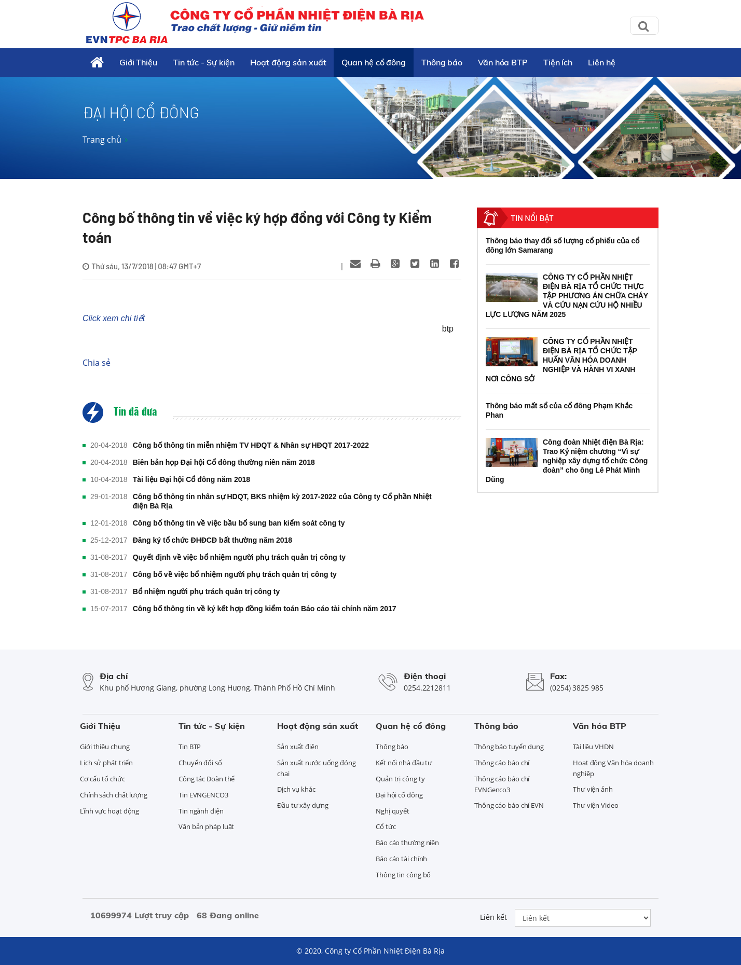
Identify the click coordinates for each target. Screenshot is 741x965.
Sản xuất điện (298, 746)
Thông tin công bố (403, 874)
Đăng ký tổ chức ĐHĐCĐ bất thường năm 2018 (213, 540)
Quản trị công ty (400, 778)
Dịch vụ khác (296, 789)
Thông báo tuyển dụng (509, 746)
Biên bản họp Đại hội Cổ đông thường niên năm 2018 (224, 462)
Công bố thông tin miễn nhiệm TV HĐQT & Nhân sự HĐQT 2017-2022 (251, 445)
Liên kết (493, 917)
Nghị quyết (392, 811)
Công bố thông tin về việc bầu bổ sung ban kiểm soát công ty (239, 523)
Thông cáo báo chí (501, 762)
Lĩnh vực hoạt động (109, 811)
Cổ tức (385, 826)
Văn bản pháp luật (206, 826)
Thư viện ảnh (593, 789)
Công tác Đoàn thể (207, 778)
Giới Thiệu (138, 62)
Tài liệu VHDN (593, 746)
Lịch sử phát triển (106, 762)
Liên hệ (601, 62)
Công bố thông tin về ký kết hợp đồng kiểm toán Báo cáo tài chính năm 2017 (264, 608)
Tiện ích (557, 62)
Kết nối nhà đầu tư (404, 762)
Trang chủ (102, 139)
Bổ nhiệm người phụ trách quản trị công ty (206, 591)
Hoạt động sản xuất (288, 62)
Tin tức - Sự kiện (204, 62)
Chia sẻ (97, 362)
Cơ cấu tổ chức (102, 778)
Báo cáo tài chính (401, 858)
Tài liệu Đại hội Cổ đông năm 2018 (191, 479)
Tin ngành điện (201, 811)
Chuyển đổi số (200, 762)
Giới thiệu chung (104, 746)
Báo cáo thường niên (407, 842)
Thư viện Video (596, 805)
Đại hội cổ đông (399, 794)
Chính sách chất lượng (113, 794)
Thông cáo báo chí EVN (509, 805)
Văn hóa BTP (503, 62)
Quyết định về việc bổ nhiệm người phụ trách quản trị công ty (239, 557)
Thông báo (441, 62)
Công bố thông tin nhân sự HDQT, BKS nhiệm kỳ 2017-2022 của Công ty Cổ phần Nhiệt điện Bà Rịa (282, 501)
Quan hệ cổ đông (373, 62)
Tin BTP (190, 746)
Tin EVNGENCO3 (203, 794)
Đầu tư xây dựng (302, 805)
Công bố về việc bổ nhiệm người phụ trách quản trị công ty (235, 574)
